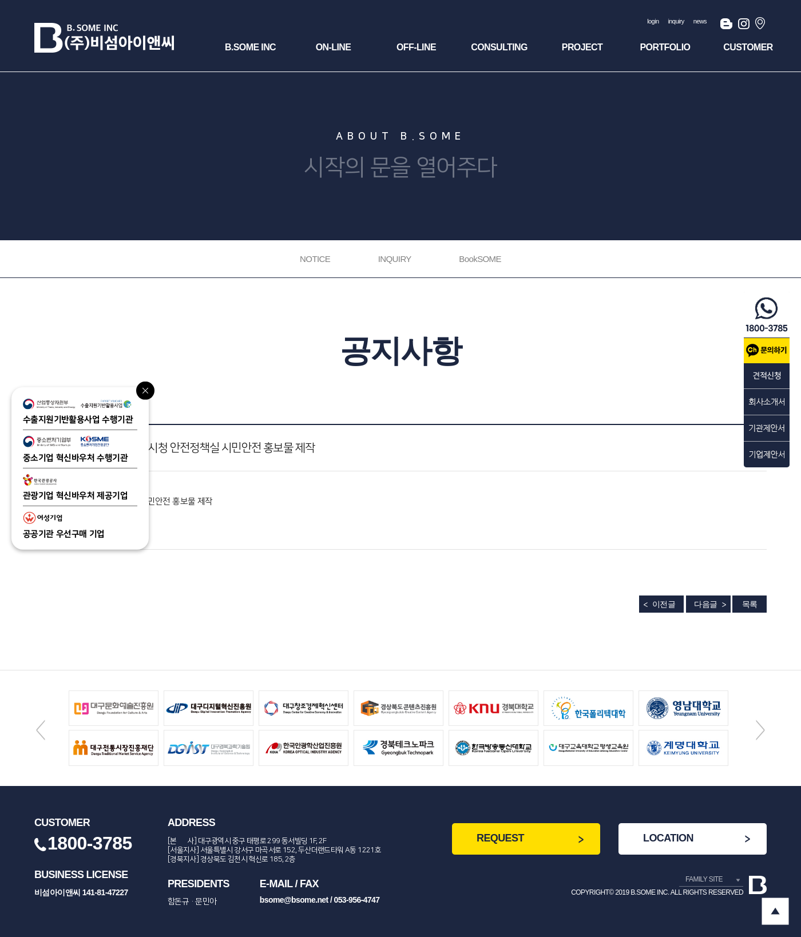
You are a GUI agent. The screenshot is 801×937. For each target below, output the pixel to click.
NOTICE (315, 259)
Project (582, 47)
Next (760, 730)
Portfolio (665, 47)
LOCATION (668, 838)
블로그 (726, 26)
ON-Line (333, 47)
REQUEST (500, 838)
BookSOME (480, 259)
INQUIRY (394, 259)
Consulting (499, 47)
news (700, 21)
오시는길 (761, 26)
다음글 (705, 604)
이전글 (663, 604)
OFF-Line (416, 47)
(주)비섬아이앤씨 (104, 38)
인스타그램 (744, 26)
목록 (750, 604)
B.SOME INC (250, 47)
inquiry (676, 21)
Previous (40, 730)
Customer (747, 47)
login (653, 21)
